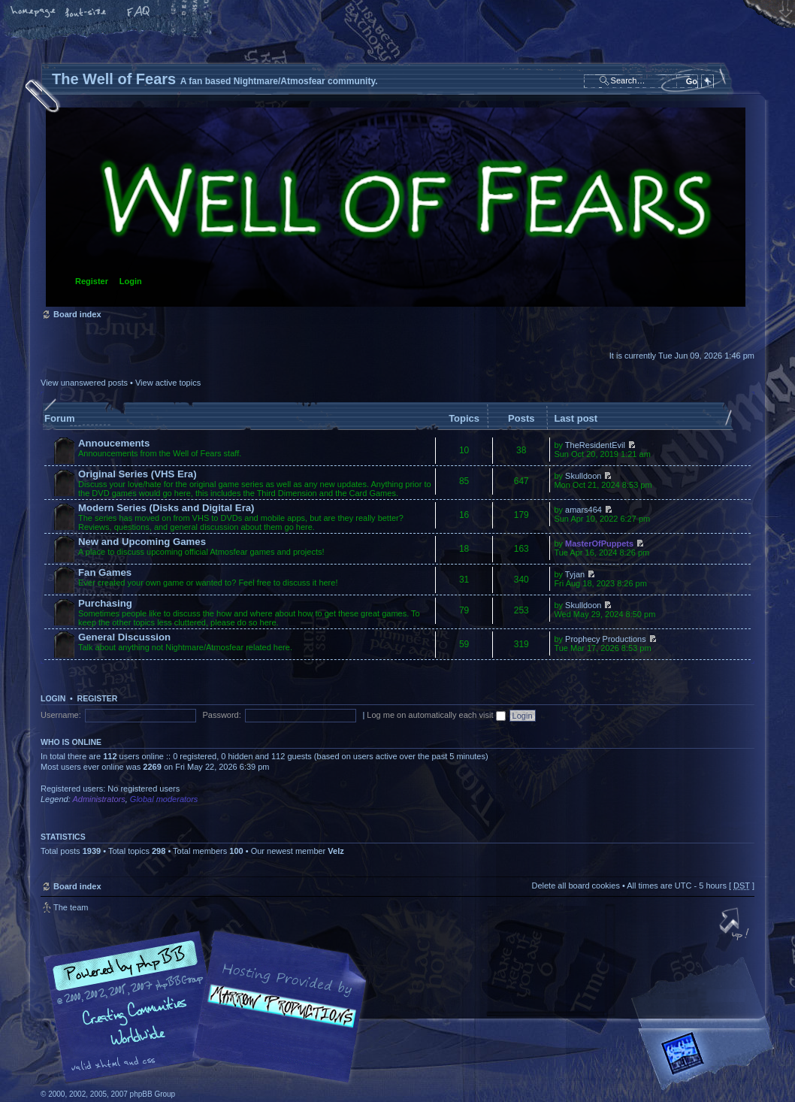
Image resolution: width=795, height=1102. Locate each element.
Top (735, 925)
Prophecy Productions (605, 638)
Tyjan (575, 574)
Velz (335, 850)
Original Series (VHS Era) (137, 474)
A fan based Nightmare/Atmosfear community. (277, 1017)
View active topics (168, 382)
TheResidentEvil (595, 445)
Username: (61, 714)
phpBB (210, 1007)
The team (70, 907)
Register (91, 281)
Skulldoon (583, 475)
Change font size (86, 13)
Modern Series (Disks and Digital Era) (166, 507)
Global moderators (164, 799)
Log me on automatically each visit (436, 714)
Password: (221, 714)
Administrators (98, 799)
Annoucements (114, 443)
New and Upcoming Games (142, 541)
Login (130, 281)
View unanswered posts (84, 382)
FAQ (139, 13)
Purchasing (105, 603)
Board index (395, 207)
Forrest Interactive (709, 1059)
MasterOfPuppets (599, 543)
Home (34, 13)
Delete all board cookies (575, 885)
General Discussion (124, 637)
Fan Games (104, 572)
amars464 (583, 509)
